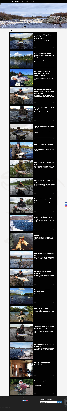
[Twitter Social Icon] (66, 204)
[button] (17, 1)
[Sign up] (59, 402)
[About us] (55, 1)
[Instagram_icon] (66, 206)
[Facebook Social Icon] (66, 202)
